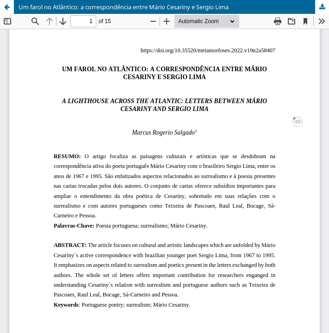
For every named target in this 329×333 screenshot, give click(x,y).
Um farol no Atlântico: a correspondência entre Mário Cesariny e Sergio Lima (124, 7)
